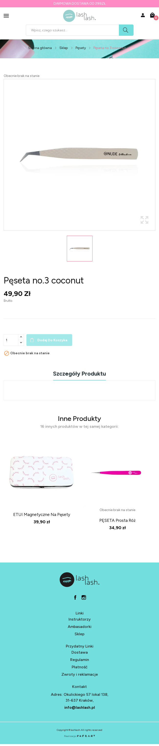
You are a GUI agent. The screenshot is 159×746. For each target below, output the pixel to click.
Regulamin (79, 659)
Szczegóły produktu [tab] (79, 374)
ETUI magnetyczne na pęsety (41, 514)
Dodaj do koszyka (52, 340)
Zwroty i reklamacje (79, 674)
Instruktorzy (79, 619)
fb (75, 597)
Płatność (80, 667)
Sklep (79, 634)
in (84, 597)
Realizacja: (79, 736)
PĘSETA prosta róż (117, 520)
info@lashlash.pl (79, 707)
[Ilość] (11, 340)
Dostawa (79, 652)
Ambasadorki (79, 626)
